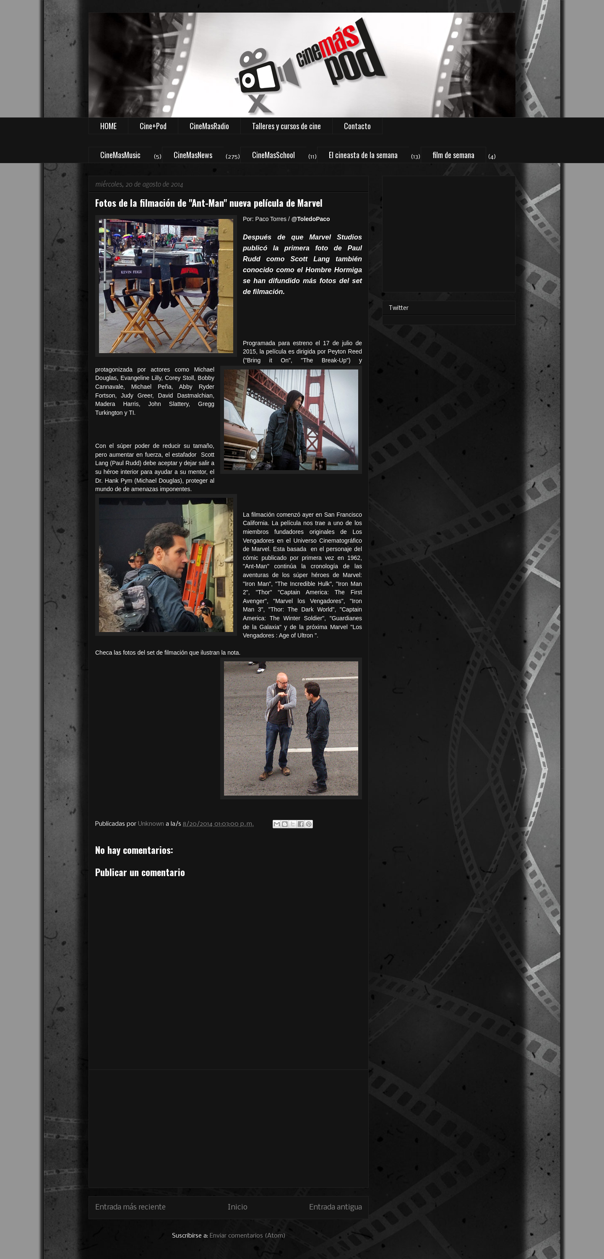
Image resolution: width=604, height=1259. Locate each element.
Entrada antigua (335, 1208)
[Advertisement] (229, 1128)
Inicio (237, 1208)
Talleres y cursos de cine (286, 125)
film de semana (453, 154)
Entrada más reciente (130, 1208)
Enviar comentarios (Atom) (248, 1236)
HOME (108, 125)
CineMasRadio (209, 125)
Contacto (357, 125)
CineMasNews (193, 154)
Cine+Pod (153, 125)
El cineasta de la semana (363, 154)
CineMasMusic (120, 154)
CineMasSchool (273, 154)
